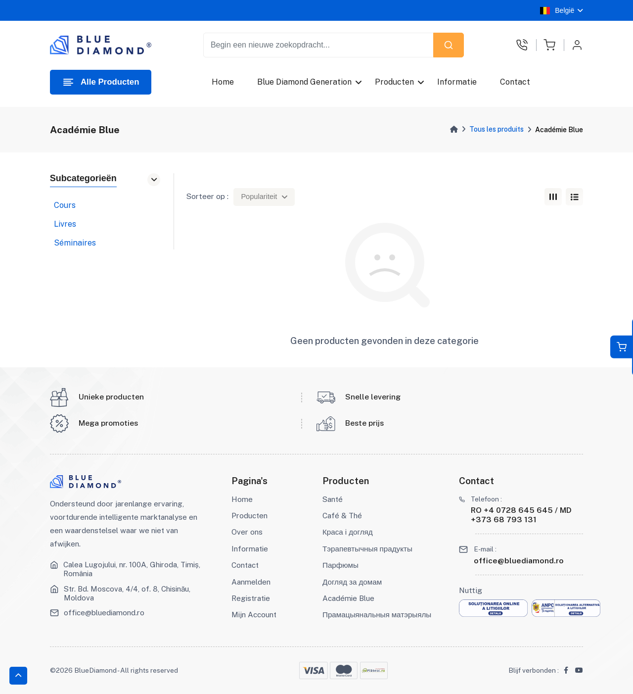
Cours (65, 205)
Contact (515, 82)
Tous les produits (496, 129)
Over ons (247, 532)
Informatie (457, 82)
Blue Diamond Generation (304, 82)
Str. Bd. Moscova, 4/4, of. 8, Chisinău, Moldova (127, 593)
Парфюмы (340, 565)
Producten (394, 82)
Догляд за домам (352, 582)
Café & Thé (342, 515)
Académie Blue (348, 598)
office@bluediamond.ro (104, 612)
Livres (65, 224)
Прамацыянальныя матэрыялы (376, 614)
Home (223, 82)
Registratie (250, 598)
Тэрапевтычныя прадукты (367, 549)
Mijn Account (253, 614)
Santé (332, 499)
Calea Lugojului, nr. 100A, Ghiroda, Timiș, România (131, 569)
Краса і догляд (347, 532)
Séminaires (75, 243)
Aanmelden (251, 582)
